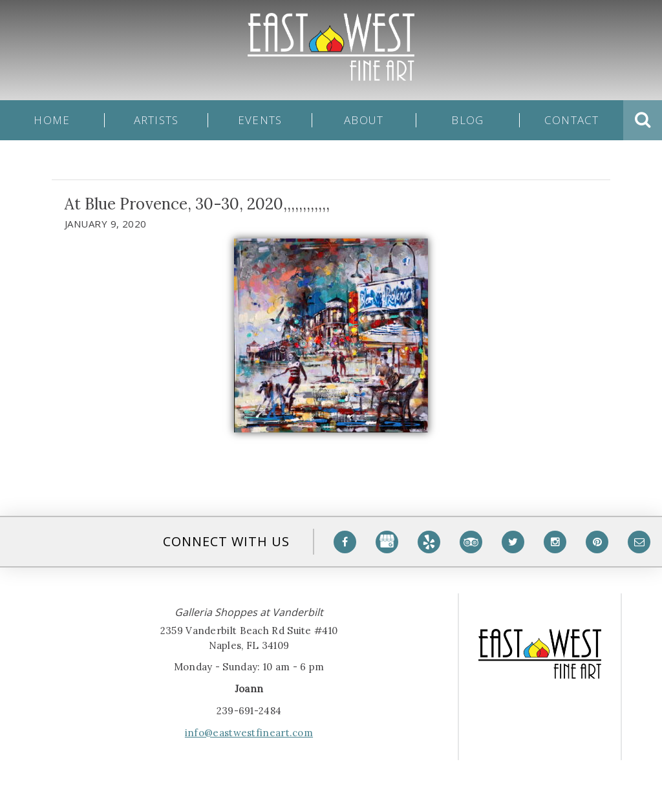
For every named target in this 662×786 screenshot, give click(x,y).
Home (52, 120)
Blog (467, 120)
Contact (571, 120)
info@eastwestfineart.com (249, 733)
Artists (156, 120)
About (363, 120)
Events (260, 120)
